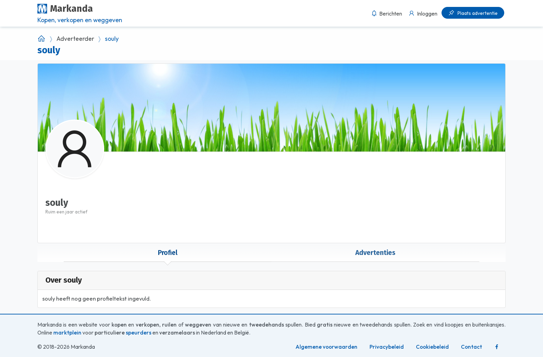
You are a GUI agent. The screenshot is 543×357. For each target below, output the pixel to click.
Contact (471, 347)
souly (112, 39)
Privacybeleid (387, 347)
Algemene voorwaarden (326, 347)
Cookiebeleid (432, 347)
